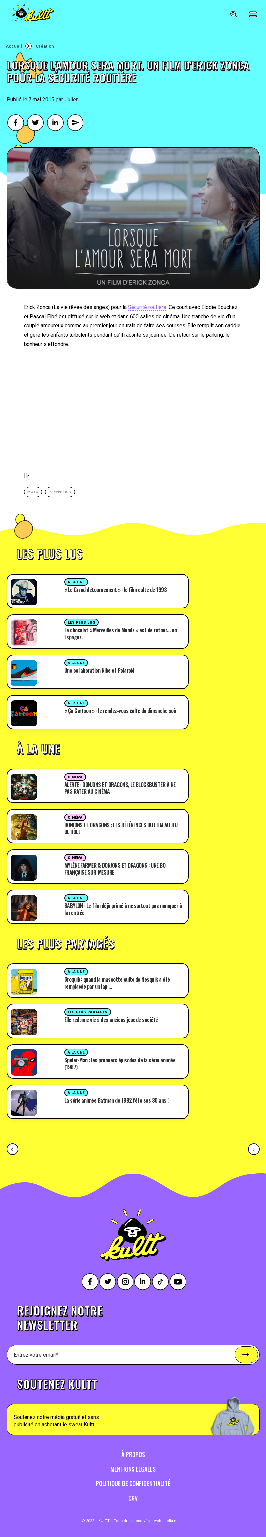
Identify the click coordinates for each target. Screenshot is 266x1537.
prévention (60, 492)
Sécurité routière (147, 307)
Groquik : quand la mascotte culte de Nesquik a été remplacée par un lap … (117, 982)
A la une (76, 582)
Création (45, 46)
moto (32, 492)
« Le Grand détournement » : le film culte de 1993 (115, 590)
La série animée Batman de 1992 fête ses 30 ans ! (116, 1100)
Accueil (14, 46)
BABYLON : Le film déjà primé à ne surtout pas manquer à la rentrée (123, 909)
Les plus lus (82, 622)
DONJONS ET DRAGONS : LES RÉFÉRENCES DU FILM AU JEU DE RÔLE (121, 828)
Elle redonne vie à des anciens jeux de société (111, 1020)
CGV (133, 1498)
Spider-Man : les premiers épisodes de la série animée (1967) (120, 1063)
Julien (72, 99)
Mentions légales (133, 1469)
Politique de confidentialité (133, 1483)
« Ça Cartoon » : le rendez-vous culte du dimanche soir (120, 711)
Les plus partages (88, 1012)
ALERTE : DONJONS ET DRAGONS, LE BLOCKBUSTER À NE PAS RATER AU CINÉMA (120, 788)
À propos (133, 1454)
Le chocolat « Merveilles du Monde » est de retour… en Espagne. (120, 633)
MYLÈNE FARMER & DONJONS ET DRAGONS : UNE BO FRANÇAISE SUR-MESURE (115, 868)
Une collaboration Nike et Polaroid (99, 670)
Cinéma (75, 777)
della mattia (174, 1521)
